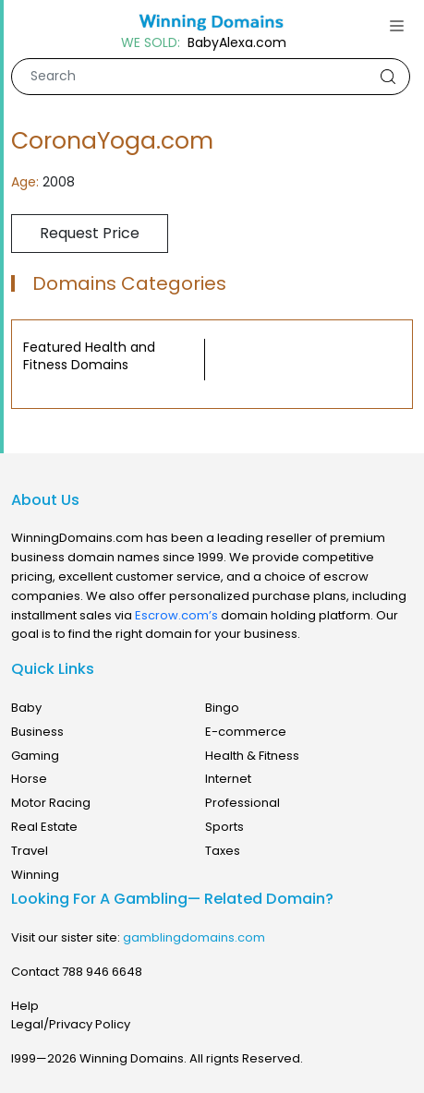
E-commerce (245, 731)
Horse (29, 778)
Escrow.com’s (176, 615)
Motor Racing (51, 802)
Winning (35, 874)
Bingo (222, 707)
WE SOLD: (150, 43)
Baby (26, 707)
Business (37, 731)
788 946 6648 (102, 971)
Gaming (35, 755)
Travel (29, 850)
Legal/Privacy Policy (70, 1024)
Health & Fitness (252, 755)
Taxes (222, 850)
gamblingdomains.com (194, 937)
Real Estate (44, 826)
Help (25, 1006)
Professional (242, 802)
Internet (228, 778)
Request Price (89, 233)
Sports (224, 826)
